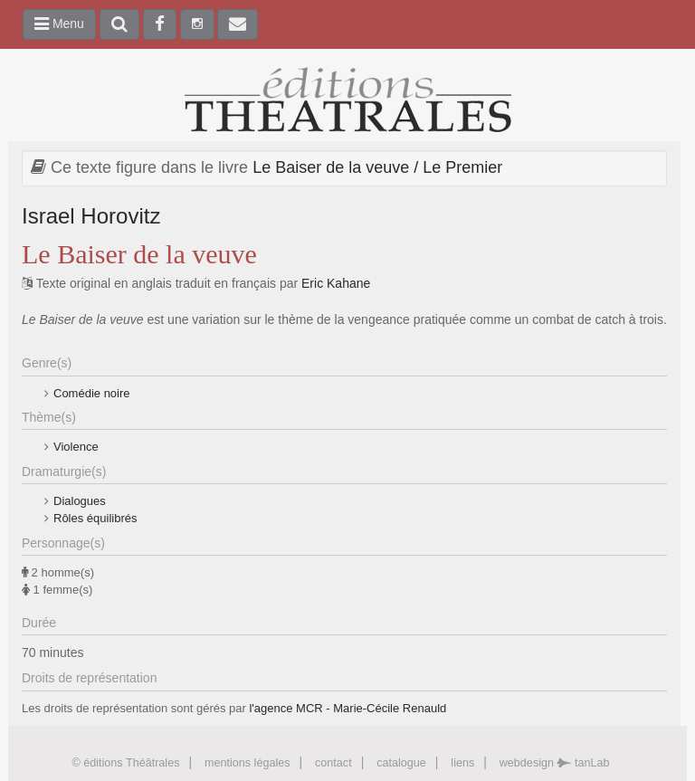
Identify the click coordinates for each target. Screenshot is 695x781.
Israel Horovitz (91, 216)
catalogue (401, 763)
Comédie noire (91, 393)
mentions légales (247, 763)
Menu (59, 23)
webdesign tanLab (555, 763)
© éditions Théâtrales (125, 763)
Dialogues (79, 501)
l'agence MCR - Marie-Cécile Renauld (347, 708)
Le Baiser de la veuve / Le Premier (377, 167)
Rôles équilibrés (95, 518)
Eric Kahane (335, 283)
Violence (76, 446)
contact (333, 763)
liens (462, 763)
